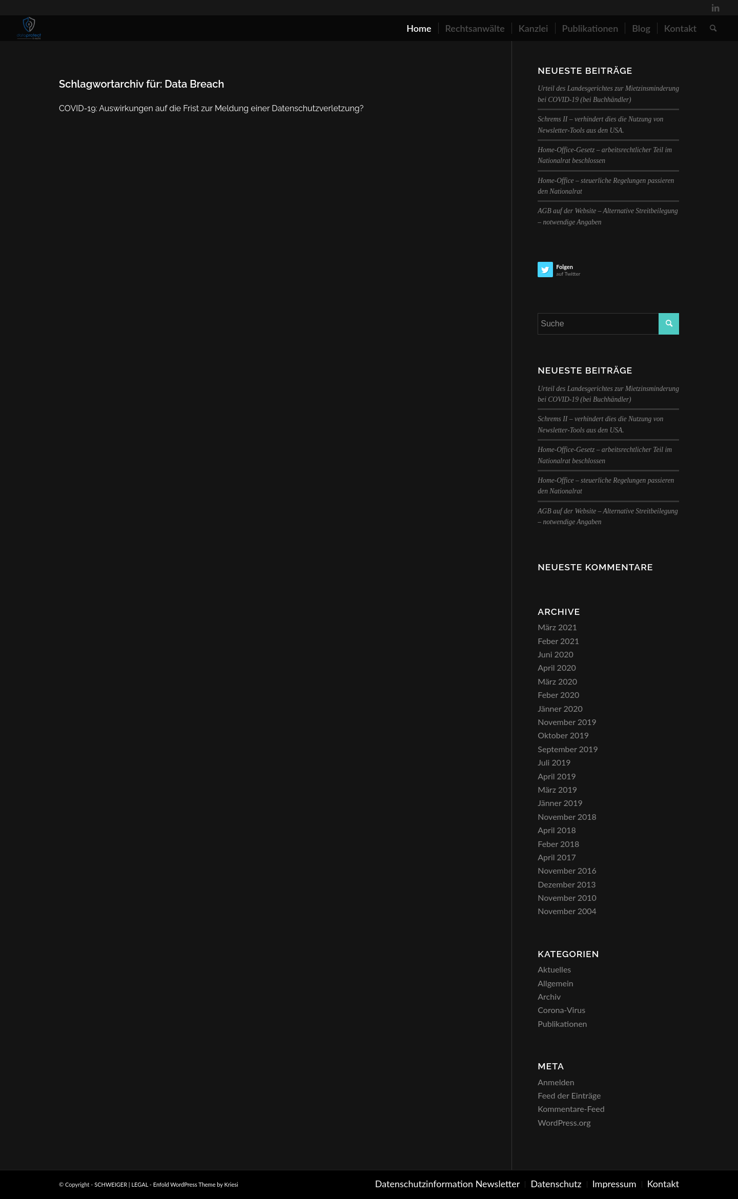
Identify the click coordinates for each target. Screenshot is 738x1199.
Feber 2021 (558, 641)
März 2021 (557, 627)
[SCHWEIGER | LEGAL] (29, 28)
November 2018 (567, 816)
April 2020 (557, 667)
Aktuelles (554, 969)
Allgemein (555, 983)
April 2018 (557, 830)
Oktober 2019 (563, 735)
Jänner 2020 (560, 708)
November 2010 (567, 897)
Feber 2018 (558, 844)
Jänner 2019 (560, 803)
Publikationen (562, 1023)
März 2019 (557, 789)
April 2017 (557, 857)
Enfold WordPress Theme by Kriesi (195, 1184)
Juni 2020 (555, 654)
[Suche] (713, 28)
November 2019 (567, 722)
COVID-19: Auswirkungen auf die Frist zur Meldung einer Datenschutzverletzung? (211, 108)
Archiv (549, 996)
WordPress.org (564, 1122)
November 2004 (567, 911)
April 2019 (557, 776)
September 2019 (568, 749)
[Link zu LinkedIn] (715, 7)
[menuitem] (419, 28)
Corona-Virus (561, 1010)
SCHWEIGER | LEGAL (121, 1184)
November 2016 (567, 870)
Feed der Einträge (569, 1095)
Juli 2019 (554, 762)
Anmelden (556, 1082)
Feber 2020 (558, 694)
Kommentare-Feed (571, 1108)
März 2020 (557, 681)
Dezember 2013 (567, 884)
